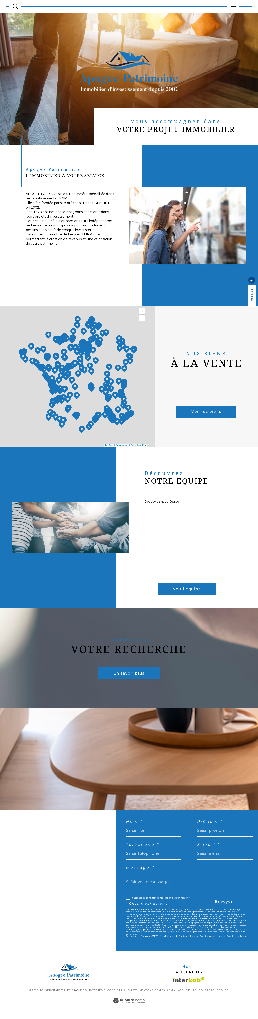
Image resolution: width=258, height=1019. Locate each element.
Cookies (222, 990)
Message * (140, 867)
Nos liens (183, 990)
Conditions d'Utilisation (211, 936)
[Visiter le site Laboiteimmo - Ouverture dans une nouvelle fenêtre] (129, 1005)
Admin (171, 990)
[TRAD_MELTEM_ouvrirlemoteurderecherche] (15, 6)
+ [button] (142, 311)
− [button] (142, 318)
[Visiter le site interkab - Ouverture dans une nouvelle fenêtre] (189, 979)
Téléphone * (142, 844)
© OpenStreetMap (138, 445)
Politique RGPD (203, 990)
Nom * (134, 821)
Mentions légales (152, 990)
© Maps (120, 445)
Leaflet (108, 445)
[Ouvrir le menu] (233, 6)
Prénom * (210, 821)
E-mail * (208, 844)
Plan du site (129, 990)
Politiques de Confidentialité (179, 936)
